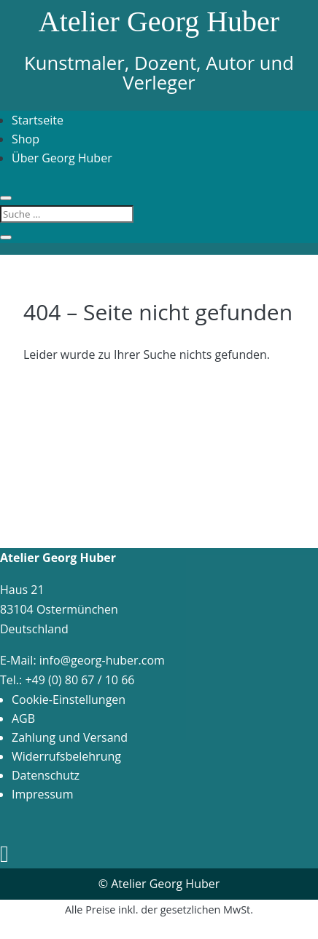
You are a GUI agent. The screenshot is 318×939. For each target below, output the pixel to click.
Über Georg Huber (62, 158)
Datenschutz (46, 775)
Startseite (37, 120)
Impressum (42, 794)
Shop (25, 139)
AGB (23, 718)
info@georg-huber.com (102, 660)
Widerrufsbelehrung (66, 756)
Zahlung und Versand (70, 737)
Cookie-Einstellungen (68, 700)
